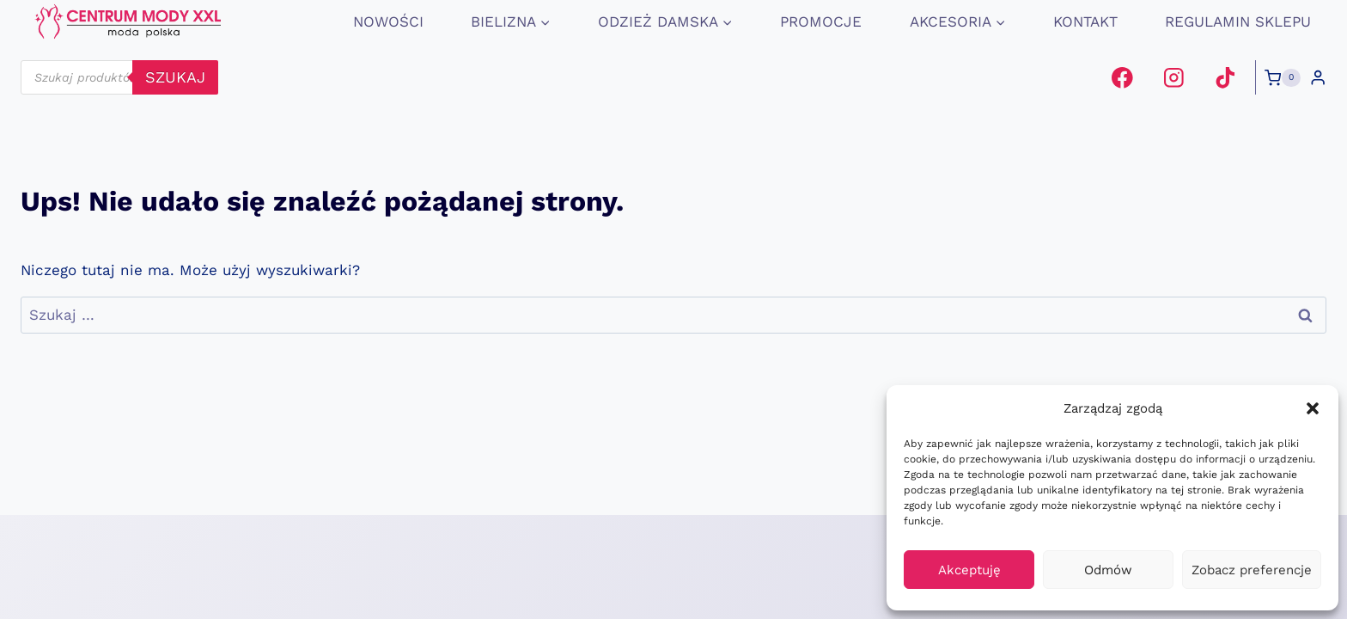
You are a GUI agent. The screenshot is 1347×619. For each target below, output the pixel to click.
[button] (1312, 408)
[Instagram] (1174, 78)
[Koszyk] (1283, 78)
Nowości (388, 21)
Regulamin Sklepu (1238, 21)
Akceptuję (969, 570)
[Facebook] (1122, 78)
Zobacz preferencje (1252, 570)
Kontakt (1085, 21)
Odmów (1108, 570)
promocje (821, 21)
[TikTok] (1225, 78)
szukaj (175, 77)
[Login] (1317, 77)
